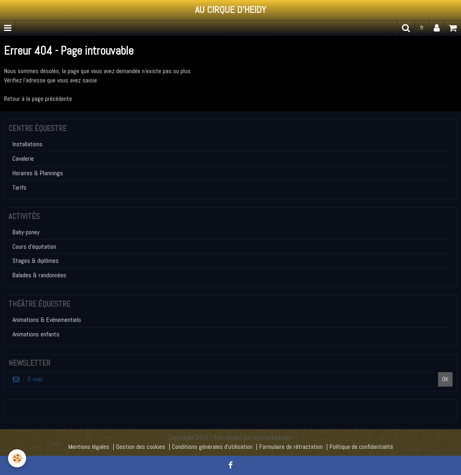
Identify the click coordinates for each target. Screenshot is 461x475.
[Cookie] (17, 458)
